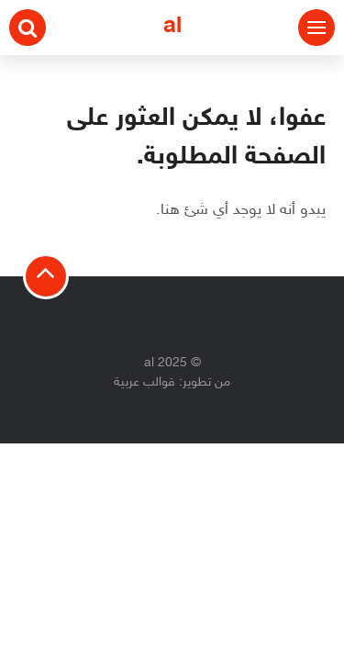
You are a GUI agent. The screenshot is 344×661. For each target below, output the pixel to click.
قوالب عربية (144, 382)
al (172, 27)
